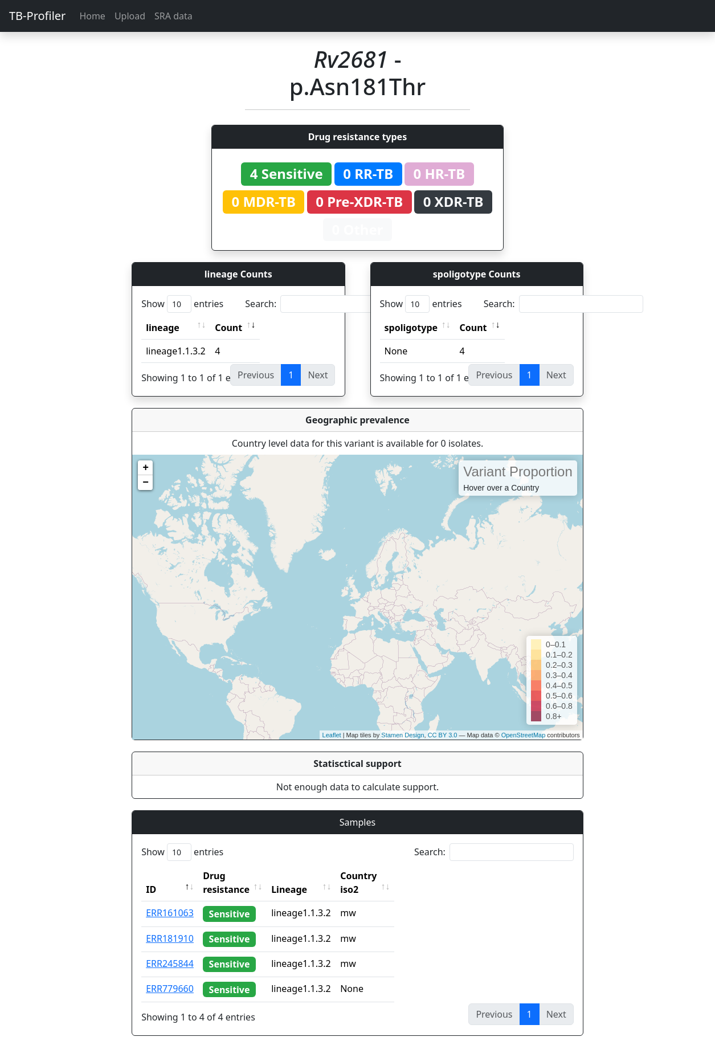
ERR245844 (170, 950)
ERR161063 (170, 899)
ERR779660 (170, 975)
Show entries (182, 304)
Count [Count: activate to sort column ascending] (228, 327)
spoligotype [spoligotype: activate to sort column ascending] (411, 327)
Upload (130, 16)
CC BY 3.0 (442, 735)
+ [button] (145, 468)
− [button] (145, 482)
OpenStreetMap (523, 735)
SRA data (173, 16)
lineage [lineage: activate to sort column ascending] (162, 327)
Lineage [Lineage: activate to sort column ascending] (314, 875)
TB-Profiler (37, 15)
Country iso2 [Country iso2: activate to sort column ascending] (393, 875)
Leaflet (331, 735)
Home (92, 16)
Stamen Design (402, 735)
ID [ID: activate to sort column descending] (151, 875)
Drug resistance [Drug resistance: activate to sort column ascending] (239, 875)
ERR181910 (170, 924)
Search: (325, 304)
